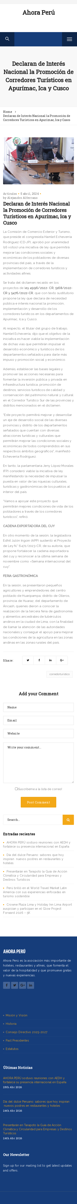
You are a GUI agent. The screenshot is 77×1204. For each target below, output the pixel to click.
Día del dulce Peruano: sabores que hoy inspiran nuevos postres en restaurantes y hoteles (33, 859)
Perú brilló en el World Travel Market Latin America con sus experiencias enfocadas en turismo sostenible (35, 892)
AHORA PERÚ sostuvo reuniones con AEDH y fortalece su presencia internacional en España (34, 1080)
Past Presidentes (17, 1040)
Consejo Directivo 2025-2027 (26, 1032)
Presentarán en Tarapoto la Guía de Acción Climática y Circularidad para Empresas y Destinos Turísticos (35, 875)
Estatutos (12, 1049)
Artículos (10, 194)
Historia (11, 1023)
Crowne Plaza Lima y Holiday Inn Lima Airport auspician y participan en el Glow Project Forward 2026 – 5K (37, 908)
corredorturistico (59, 674)
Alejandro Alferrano (22, 198)
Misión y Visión (17, 1015)
